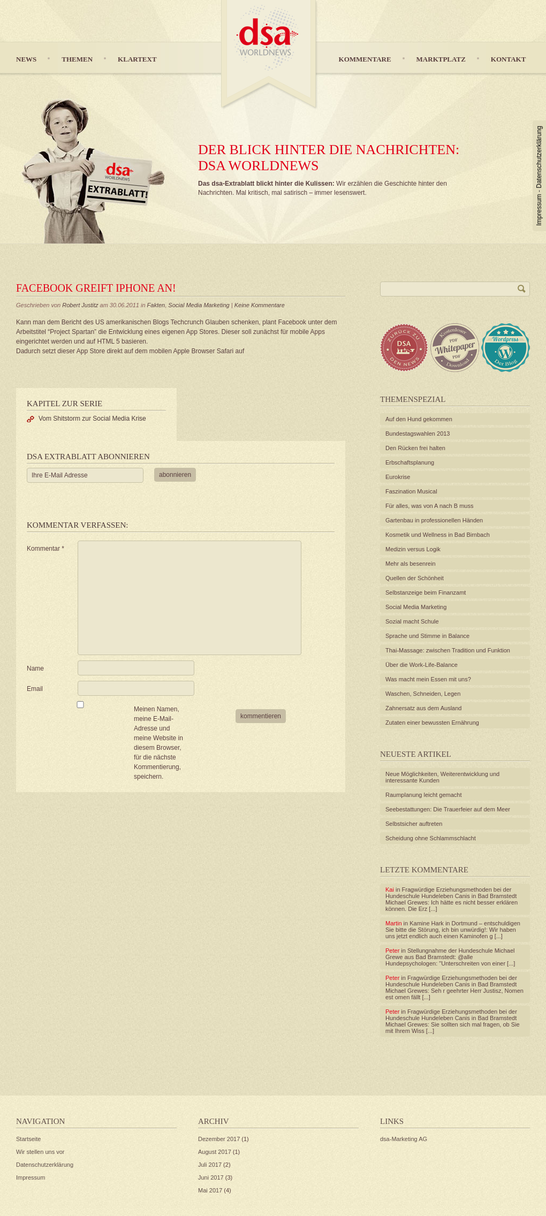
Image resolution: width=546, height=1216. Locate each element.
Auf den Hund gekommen (418, 419)
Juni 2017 (211, 1177)
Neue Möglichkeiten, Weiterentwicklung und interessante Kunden (442, 777)
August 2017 (214, 1152)
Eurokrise (397, 477)
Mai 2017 (210, 1190)
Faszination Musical (411, 491)
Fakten (156, 305)
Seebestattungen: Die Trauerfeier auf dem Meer (447, 809)
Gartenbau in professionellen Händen (434, 520)
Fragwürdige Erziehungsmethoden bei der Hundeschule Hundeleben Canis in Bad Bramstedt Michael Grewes (451, 896)
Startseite (28, 1139)
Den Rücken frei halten (415, 448)
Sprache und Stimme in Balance (427, 636)
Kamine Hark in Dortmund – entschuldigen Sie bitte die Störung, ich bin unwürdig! (452, 926)
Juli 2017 (210, 1164)
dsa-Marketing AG (403, 1139)
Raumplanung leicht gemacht (423, 795)
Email (35, 689)
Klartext (137, 59)
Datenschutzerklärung (539, 157)
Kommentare (365, 59)
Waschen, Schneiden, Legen (422, 693)
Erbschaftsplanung (409, 462)
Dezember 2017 (219, 1139)
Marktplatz (441, 59)
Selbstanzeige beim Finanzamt (425, 592)
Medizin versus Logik (413, 549)
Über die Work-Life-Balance (421, 665)
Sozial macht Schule (412, 621)
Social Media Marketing (198, 305)
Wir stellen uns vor (40, 1152)
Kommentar (45, 548)
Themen (77, 59)
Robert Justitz (80, 305)
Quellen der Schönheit (414, 578)
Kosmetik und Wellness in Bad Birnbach (437, 534)
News (26, 59)
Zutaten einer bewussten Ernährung (432, 722)
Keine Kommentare (259, 305)
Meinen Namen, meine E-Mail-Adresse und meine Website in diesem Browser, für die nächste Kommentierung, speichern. (158, 742)
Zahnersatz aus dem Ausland (423, 708)
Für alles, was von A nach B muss (429, 506)
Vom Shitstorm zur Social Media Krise (92, 418)
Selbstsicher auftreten (413, 823)
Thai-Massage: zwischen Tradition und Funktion (447, 650)
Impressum (539, 209)
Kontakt (508, 59)
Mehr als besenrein (410, 563)
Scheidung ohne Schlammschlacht (430, 838)
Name (35, 668)
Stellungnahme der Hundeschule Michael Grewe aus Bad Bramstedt (450, 953)
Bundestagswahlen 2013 (417, 433)
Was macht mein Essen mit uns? (428, 679)
